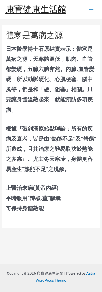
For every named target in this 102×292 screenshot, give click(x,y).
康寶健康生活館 (35, 9)
